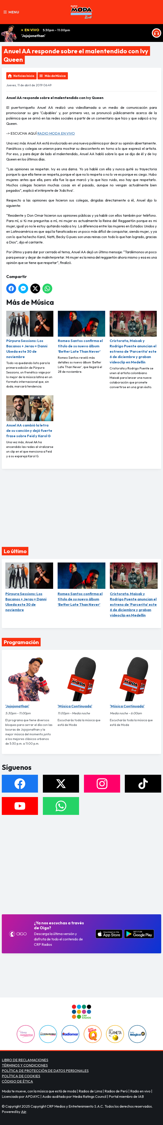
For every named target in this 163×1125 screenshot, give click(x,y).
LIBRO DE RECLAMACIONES (25, 1060)
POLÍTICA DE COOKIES (21, 1076)
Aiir (23, 1111)
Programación (21, 642)
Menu (11, 12)
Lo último (15, 551)
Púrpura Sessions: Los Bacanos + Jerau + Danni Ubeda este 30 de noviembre (29, 335)
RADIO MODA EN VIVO (56, 133)
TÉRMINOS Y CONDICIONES (25, 1065)
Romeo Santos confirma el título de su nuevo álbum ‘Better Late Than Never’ (81, 332)
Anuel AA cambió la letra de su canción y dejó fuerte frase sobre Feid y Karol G (29, 416)
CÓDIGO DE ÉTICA (17, 1081)
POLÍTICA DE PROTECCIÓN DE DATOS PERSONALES (45, 1070)
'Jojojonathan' (33, 35)
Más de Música (55, 76)
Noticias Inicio (23, 76)
